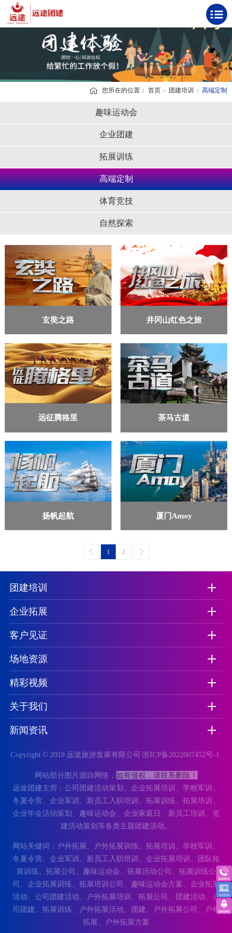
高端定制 (214, 90)
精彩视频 (29, 682)
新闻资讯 (29, 730)
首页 (154, 90)
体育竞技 (116, 200)
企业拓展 (29, 611)
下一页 (142, 552)
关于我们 (29, 706)
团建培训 (181, 90)
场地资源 (29, 659)
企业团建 (116, 134)
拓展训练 (116, 156)
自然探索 (116, 223)
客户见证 (29, 635)
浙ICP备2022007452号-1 (180, 755)
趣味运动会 (116, 112)
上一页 (91, 552)
